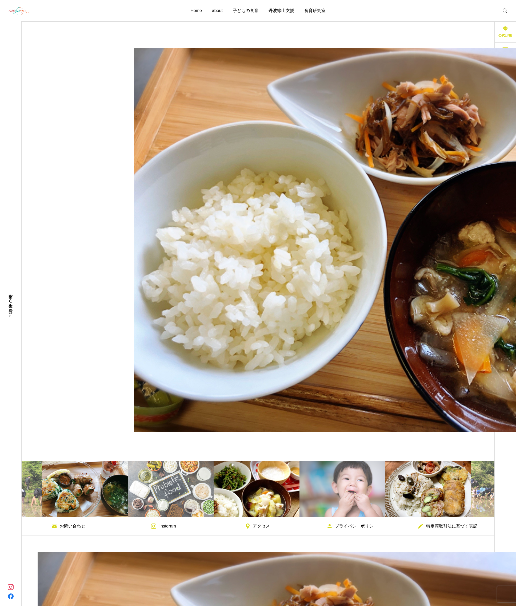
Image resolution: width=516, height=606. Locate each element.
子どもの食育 (245, 10)
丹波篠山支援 (281, 10)
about (217, 10)
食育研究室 (315, 10)
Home (196, 10)
